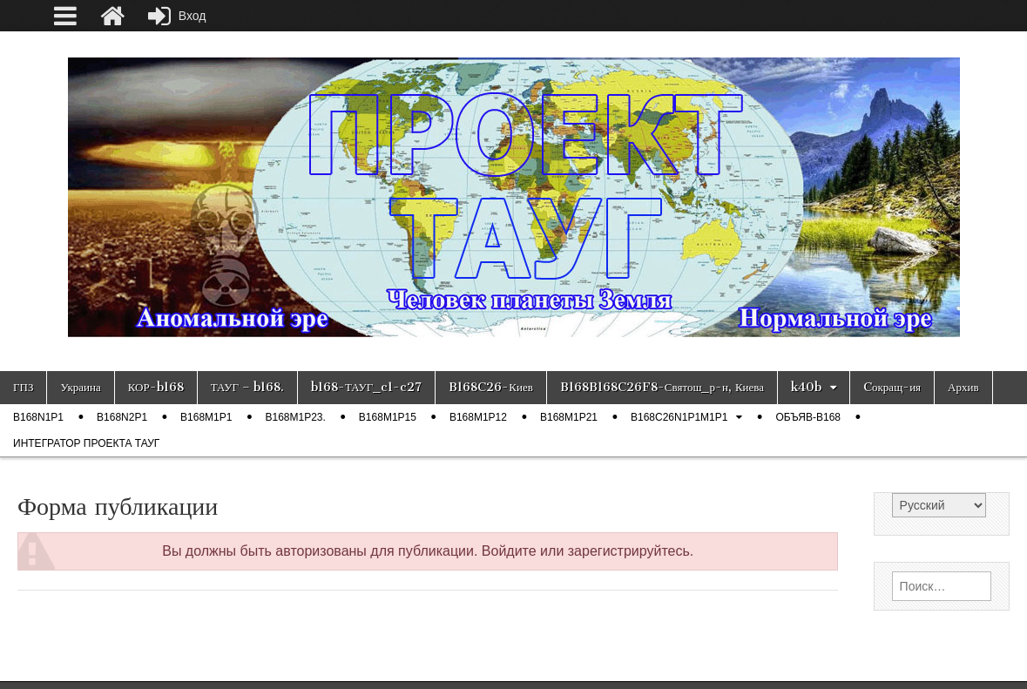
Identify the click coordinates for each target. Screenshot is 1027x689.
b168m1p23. (295, 417)
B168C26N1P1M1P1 (679, 417)
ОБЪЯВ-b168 (808, 417)
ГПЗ (23, 387)
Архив (963, 387)
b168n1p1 (38, 417)
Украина (80, 387)
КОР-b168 (156, 387)
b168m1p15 (387, 417)
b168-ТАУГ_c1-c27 (366, 387)
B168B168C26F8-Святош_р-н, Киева (662, 387)
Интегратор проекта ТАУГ (86, 443)
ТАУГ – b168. (247, 387)
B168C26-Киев (491, 387)
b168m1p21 (569, 417)
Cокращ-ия (892, 387)
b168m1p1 (206, 417)
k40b (806, 387)
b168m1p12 (478, 417)
